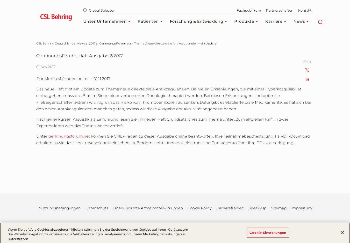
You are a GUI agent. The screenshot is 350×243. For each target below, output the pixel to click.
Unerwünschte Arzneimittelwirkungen (148, 208)
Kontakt (305, 10)
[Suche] (320, 21)
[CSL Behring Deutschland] (54, 43)
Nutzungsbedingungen (59, 208)
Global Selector (99, 10)
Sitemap (278, 208)
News (302, 21)
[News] (81, 43)
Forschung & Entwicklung (200, 21)
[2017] (92, 43)
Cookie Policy (200, 208)
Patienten (151, 21)
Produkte (247, 21)
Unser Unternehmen (108, 21)
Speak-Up (257, 208)
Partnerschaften (279, 10)
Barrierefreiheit (230, 208)
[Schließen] (342, 235)
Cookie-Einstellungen (268, 235)
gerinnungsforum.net (69, 136)
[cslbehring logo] (56, 18)
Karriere (277, 21)
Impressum (301, 208)
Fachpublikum (249, 10)
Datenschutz (97, 208)
